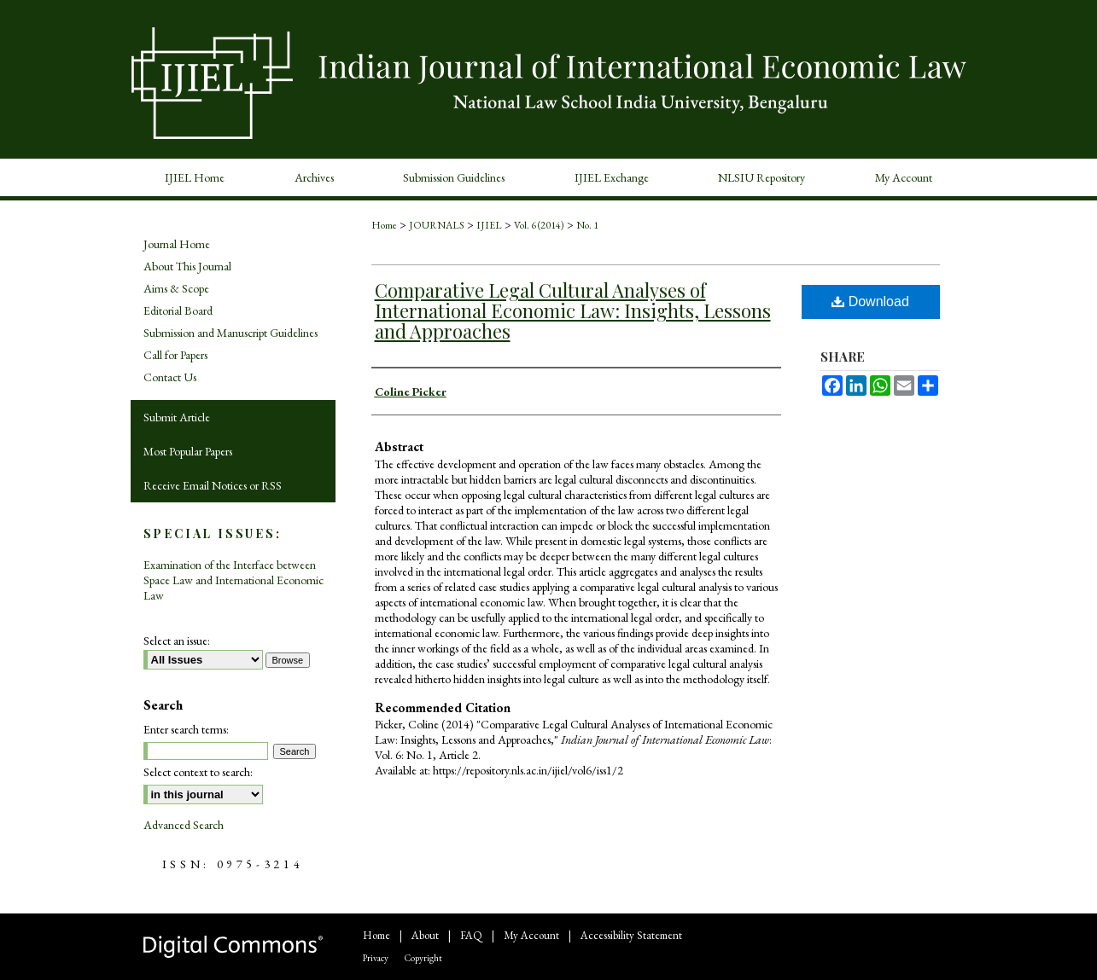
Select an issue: (176, 640)
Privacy (375, 958)
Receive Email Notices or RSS (212, 485)
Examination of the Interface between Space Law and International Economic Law (233, 580)
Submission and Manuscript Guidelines (230, 332)
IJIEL (489, 225)
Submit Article (176, 417)
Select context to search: (198, 772)
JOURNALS (436, 225)
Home (384, 225)
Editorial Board (178, 310)
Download (870, 301)
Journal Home (176, 244)
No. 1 (587, 225)
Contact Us (169, 377)
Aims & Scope (176, 288)
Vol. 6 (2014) (539, 225)
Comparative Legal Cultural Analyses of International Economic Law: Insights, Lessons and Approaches (573, 310)
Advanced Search (183, 824)
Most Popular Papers (187, 451)
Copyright (423, 958)
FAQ (471, 935)
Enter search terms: (186, 729)
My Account (531, 935)
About (425, 935)
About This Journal (187, 266)
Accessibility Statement (631, 935)
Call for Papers (175, 354)
